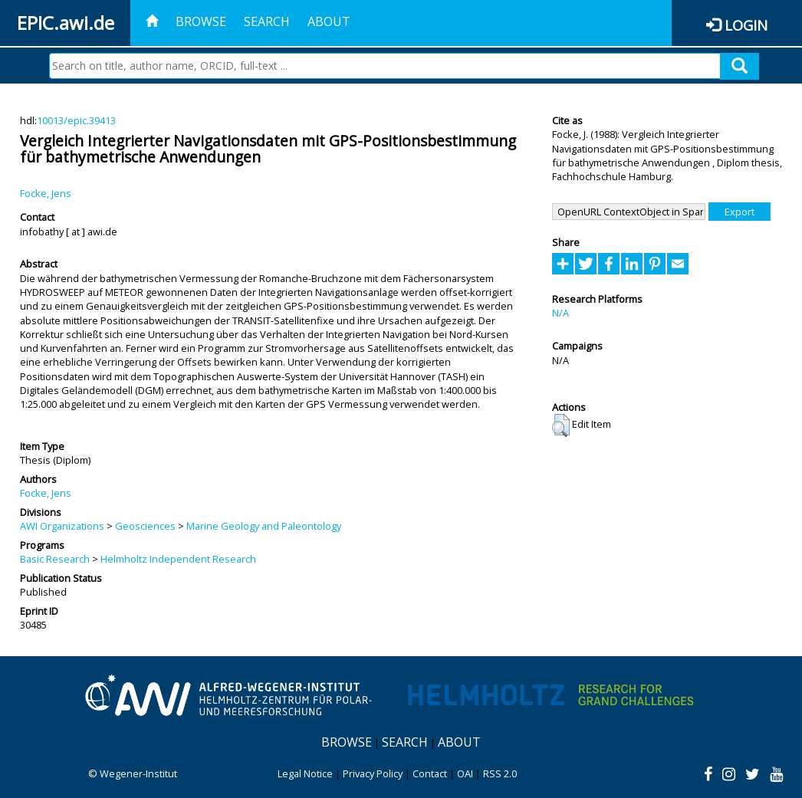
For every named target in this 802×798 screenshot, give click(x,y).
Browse (201, 21)
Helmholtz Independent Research (178, 559)
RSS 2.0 (500, 773)
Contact (430, 773)
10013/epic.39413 (76, 120)
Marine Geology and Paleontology (263, 526)
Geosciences (145, 526)
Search (267, 21)
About (328, 21)
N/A (560, 313)
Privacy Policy (373, 773)
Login (746, 24)
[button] (561, 425)
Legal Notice (305, 773)
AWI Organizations (62, 526)
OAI (465, 773)
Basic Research (55, 559)
